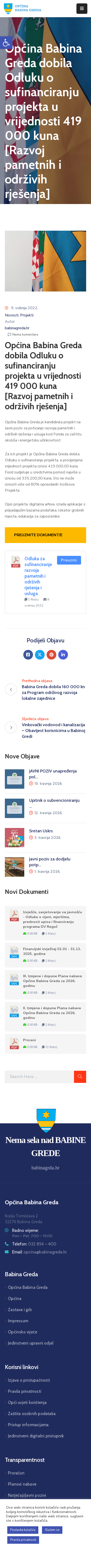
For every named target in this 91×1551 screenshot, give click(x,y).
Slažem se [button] (52, 1530)
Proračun (16, 1473)
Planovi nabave (22, 1484)
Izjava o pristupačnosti (29, 1380)
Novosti (11, 315)
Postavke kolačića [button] (22, 1530)
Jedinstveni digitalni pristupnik (36, 1435)
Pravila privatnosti (24, 1391)
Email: (39, 1252)
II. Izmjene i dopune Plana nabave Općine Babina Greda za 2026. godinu (52, 1013)
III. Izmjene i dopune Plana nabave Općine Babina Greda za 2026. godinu (52, 981)
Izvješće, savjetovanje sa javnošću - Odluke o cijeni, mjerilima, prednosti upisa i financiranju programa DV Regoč (52, 919)
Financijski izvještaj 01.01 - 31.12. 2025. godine (52, 951)
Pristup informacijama (28, 1424)
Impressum (18, 1320)
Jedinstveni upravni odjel (30, 1343)
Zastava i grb (20, 1309)
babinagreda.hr (17, 328)
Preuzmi (69, 560)
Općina (14, 1298)
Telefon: (34, 1244)
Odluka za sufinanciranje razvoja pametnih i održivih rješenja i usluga (38, 576)
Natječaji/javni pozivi (27, 1495)
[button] (6, 42)
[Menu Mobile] (81, 8)
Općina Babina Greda (28, 1287)
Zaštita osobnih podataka (32, 1413)
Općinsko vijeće (22, 1332)
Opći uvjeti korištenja (27, 1402)
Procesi (29, 1040)
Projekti (26, 315)
